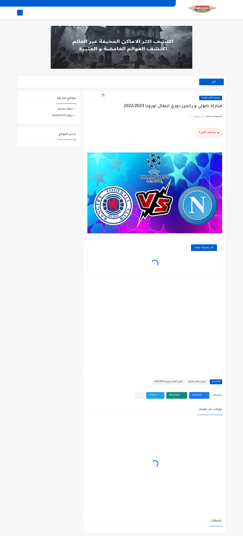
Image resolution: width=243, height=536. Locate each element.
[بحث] (20, 13)
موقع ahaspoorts (62, 115)
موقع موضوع (65, 108)
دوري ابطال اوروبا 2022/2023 (168, 381)
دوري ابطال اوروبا (211, 98)
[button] (199, 395)
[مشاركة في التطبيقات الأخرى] (139, 395)
